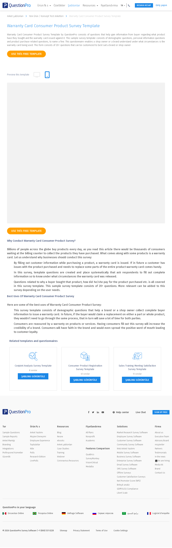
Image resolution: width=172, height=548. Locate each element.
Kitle (32, 449)
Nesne (60, 437)
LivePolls (34, 461)
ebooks (60, 441)
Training (60, 453)
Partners (158, 449)
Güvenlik (6, 457)
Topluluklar (35, 445)
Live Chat (137, 412)
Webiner (61, 457)
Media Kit (159, 465)
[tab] (47, 75)
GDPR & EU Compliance (127, 489)
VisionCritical (92, 463)
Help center (117, 412)
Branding (7, 445)
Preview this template (18, 74)
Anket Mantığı (9, 441)
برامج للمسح (130, 514)
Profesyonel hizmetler (13, 453)
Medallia (90, 467)
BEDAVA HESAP (138, 5)
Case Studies (63, 449)
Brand (157, 469)
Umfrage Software (73, 514)
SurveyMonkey (92, 459)
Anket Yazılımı (36, 433)
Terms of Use (102, 531)
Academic (90, 441)
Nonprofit (90, 437)
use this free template (26, 53)
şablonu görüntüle (33, 376)
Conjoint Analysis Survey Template (33, 365)
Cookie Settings (121, 531)
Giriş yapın (159, 5)
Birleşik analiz (123, 485)
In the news (160, 457)
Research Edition (38, 457)
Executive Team (162, 437)
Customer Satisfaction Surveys (131, 477)
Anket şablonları (17, 16)
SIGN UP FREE (159, 412)
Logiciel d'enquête (158, 514)
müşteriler (159, 445)
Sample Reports (10, 437)
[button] (35, 10)
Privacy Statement (81, 531)
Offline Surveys (124, 473)
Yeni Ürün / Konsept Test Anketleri (49, 16)
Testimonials (160, 453)
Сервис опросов (103, 514)
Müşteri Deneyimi (38, 437)
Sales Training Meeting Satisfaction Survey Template (137, 367)
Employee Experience (40, 441)
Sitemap (63, 531)
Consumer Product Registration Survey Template (85, 367)
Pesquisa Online (43, 514)
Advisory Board (162, 441)
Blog (59, 433)
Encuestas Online (13, 514)
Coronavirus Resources (68, 461)
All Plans (89, 433)
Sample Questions (11, 433)
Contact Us (160, 473)
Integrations (8, 449)
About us (159, 433)
